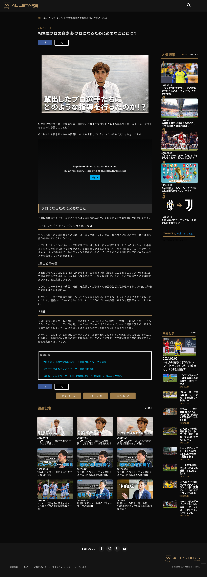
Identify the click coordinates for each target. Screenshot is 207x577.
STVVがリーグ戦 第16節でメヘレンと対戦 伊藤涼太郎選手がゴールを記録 (189, 414)
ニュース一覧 (95, 395)
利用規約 (14, 567)
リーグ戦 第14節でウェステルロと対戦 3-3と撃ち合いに (189, 469)
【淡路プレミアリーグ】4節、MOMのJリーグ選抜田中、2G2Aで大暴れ (82, 375)
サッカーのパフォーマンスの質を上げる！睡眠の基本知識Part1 (134, 473)
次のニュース (123, 395)
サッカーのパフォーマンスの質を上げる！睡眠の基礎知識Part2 (94, 473)
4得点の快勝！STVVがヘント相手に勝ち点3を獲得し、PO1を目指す (179, 365)
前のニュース (68, 395)
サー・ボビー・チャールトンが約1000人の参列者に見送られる (189, 452)
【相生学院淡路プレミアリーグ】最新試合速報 (68, 368)
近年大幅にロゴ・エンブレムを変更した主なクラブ (178, 221)
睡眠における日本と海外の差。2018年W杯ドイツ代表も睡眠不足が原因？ (134, 505)
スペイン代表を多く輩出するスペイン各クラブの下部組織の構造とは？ (54, 506)
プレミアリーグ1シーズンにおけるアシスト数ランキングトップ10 (179, 157)
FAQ (26, 567)
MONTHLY (194, 54)
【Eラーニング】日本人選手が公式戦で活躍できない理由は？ (134, 442)
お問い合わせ (40, 567)
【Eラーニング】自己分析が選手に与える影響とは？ (54, 442)
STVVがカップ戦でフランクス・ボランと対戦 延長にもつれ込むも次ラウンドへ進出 (189, 487)
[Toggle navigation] (200, 5)
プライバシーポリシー (62, 567)
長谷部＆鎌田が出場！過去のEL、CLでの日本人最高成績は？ (178, 124)
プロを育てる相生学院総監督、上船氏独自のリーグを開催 (75, 362)
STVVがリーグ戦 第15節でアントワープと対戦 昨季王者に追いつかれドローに (189, 434)
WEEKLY (185, 54)
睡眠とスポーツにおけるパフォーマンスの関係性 (94, 504)
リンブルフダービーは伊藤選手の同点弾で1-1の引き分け (189, 379)
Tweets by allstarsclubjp (174, 240)
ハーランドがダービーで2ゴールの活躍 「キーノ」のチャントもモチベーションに (189, 507)
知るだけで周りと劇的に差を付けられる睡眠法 (54, 473)
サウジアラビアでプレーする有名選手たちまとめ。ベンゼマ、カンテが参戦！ (178, 90)
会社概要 (82, 567)
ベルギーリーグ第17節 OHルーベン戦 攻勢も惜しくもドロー (189, 396)
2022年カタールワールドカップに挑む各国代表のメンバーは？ (179, 189)
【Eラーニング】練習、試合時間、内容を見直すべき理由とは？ (94, 442)
